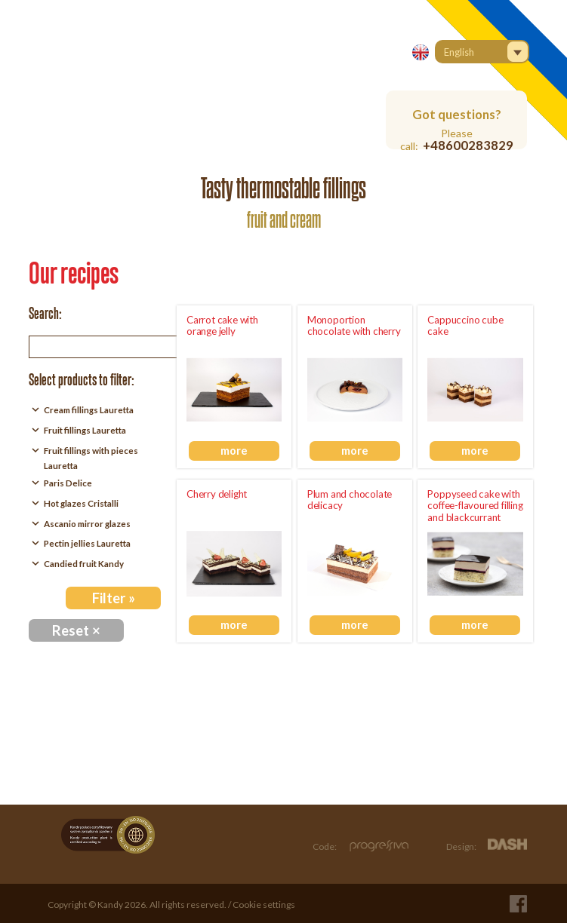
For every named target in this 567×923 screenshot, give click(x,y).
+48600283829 (468, 145)
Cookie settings (264, 904)
